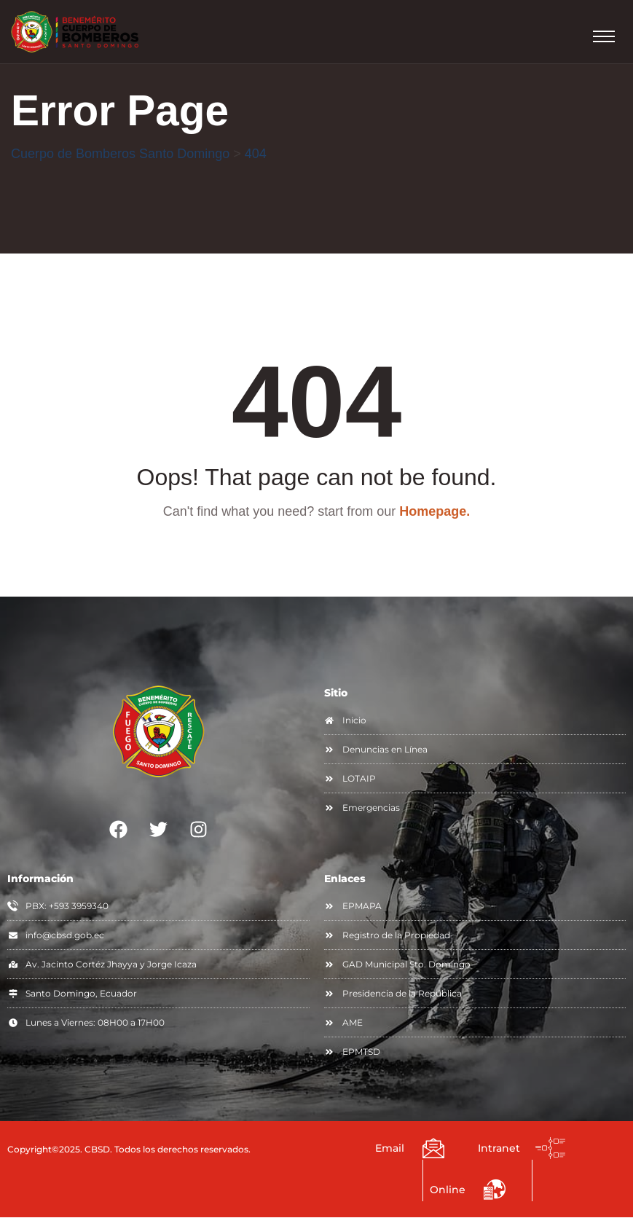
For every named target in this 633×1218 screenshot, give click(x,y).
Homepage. (434, 512)
